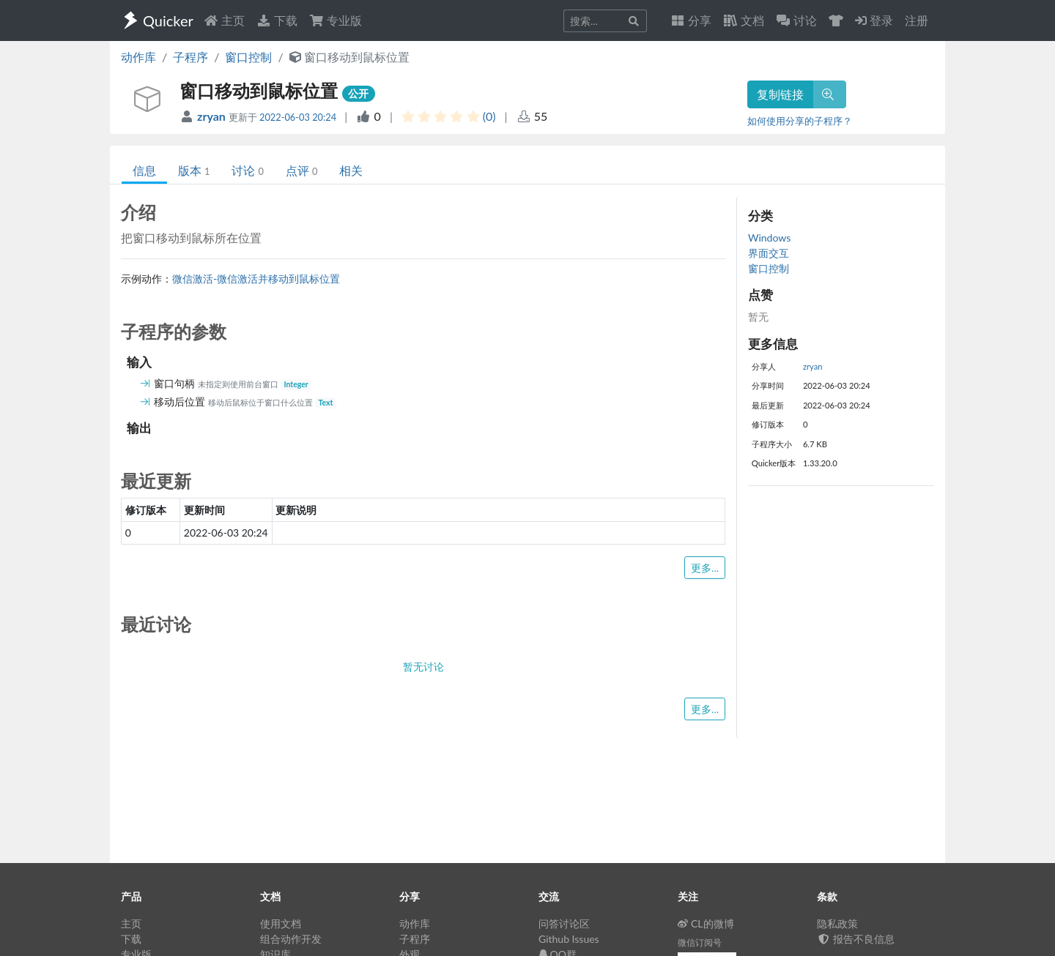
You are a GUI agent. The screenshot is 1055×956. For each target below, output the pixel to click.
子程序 (190, 57)
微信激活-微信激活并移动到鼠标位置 (256, 278)
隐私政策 (837, 923)
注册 (916, 20)
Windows (769, 237)
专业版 (335, 20)
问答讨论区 (564, 923)
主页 (224, 20)
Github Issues (568, 939)
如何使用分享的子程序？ (799, 121)
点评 (301, 170)
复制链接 (780, 94)
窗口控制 (248, 57)
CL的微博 (706, 923)
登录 (874, 20)
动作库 (138, 57)
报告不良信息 (856, 939)
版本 (194, 170)
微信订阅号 (700, 942)
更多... (705, 567)
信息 (144, 170)
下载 (276, 20)
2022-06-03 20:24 (297, 117)
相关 (351, 170)
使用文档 (280, 923)
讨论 (247, 170)
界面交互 (768, 253)
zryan (213, 116)
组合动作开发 (291, 939)
